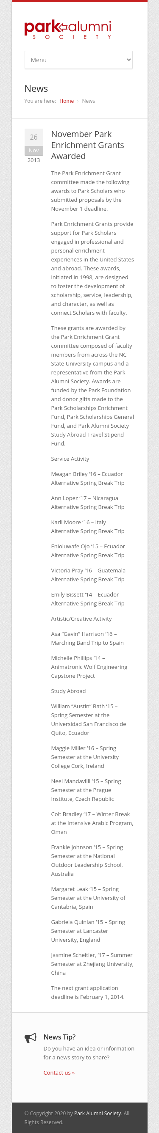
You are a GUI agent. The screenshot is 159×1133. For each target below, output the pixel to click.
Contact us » (59, 1072)
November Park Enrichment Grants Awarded (87, 145)
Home (66, 100)
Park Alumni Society (97, 1113)
